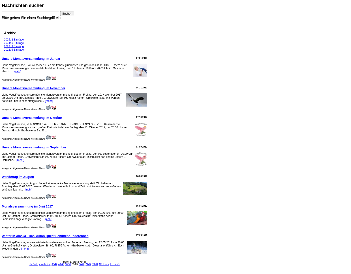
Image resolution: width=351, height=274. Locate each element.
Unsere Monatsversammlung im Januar (31, 58)
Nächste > (104, 264)
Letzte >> (115, 264)
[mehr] (17, 71)
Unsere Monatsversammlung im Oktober (32, 118)
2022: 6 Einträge (14, 49)
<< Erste (33, 264)
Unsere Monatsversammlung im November (33, 88)
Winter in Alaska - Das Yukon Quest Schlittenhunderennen (45, 236)
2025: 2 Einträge (14, 39)
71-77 (88, 264)
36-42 (54, 264)
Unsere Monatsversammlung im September (34, 147)
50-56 (68, 264)
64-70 (82, 264)
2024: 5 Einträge (14, 43)
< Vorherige (44, 264)
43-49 (61, 264)
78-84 (95, 264)
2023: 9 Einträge (14, 46)
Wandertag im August (18, 177)
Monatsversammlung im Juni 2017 (27, 206)
